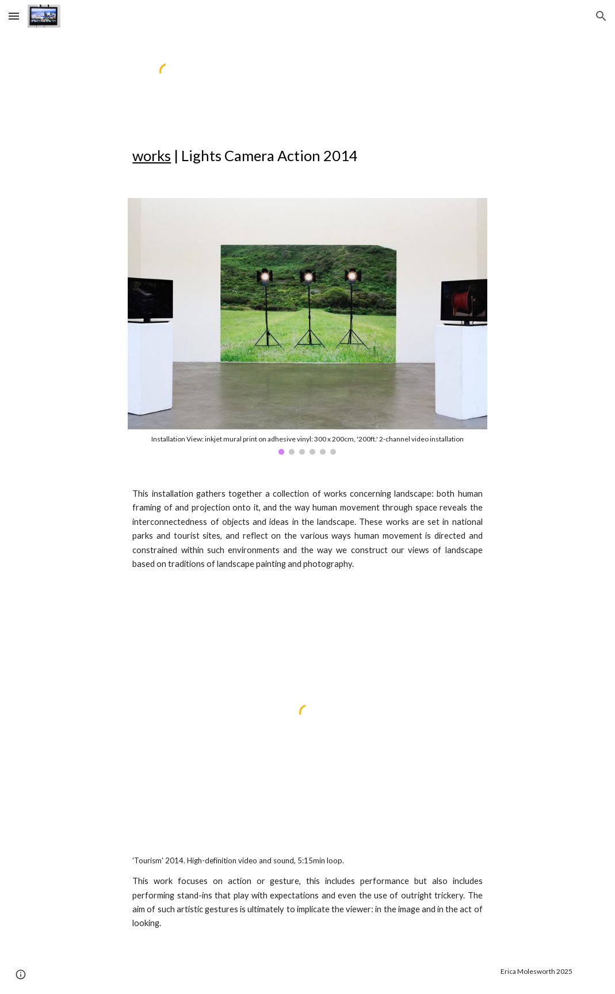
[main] (354, 155)
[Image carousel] (307, 326)
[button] (14, 16)
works (151, 155)
